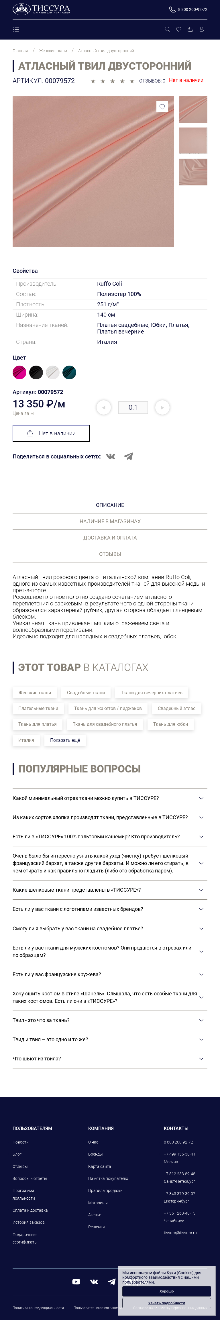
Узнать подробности (166, 1303)
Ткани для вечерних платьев (151, 692)
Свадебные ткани (86, 692)
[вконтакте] (94, 1281)
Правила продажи (105, 1190)
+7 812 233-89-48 (179, 1174)
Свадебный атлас (176, 708)
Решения (96, 1227)
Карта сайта (99, 1166)
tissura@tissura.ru (180, 1233)
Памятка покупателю (108, 1178)
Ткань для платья (37, 724)
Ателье (94, 1215)
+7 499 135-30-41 (179, 1154)
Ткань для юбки (170, 724)
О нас (93, 1142)
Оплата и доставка (30, 1210)
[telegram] (111, 1281)
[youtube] (76, 1281)
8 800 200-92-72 (178, 1142)
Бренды (95, 1154)
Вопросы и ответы (30, 1178)
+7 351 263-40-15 (179, 1213)
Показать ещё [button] (65, 740)
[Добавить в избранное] (162, 106)
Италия (26, 740)
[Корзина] (190, 29)
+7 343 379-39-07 (179, 1193)
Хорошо (167, 1291)
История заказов (29, 1222)
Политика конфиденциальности (38, 1308)
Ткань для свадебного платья (105, 724)
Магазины (98, 1203)
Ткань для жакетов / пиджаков (108, 708)
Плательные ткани (38, 708)
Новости (21, 1142)
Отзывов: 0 (152, 81)
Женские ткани (34, 692)
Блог (17, 1154)
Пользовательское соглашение (98, 1308)
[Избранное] (178, 29)
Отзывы (20, 1166)
